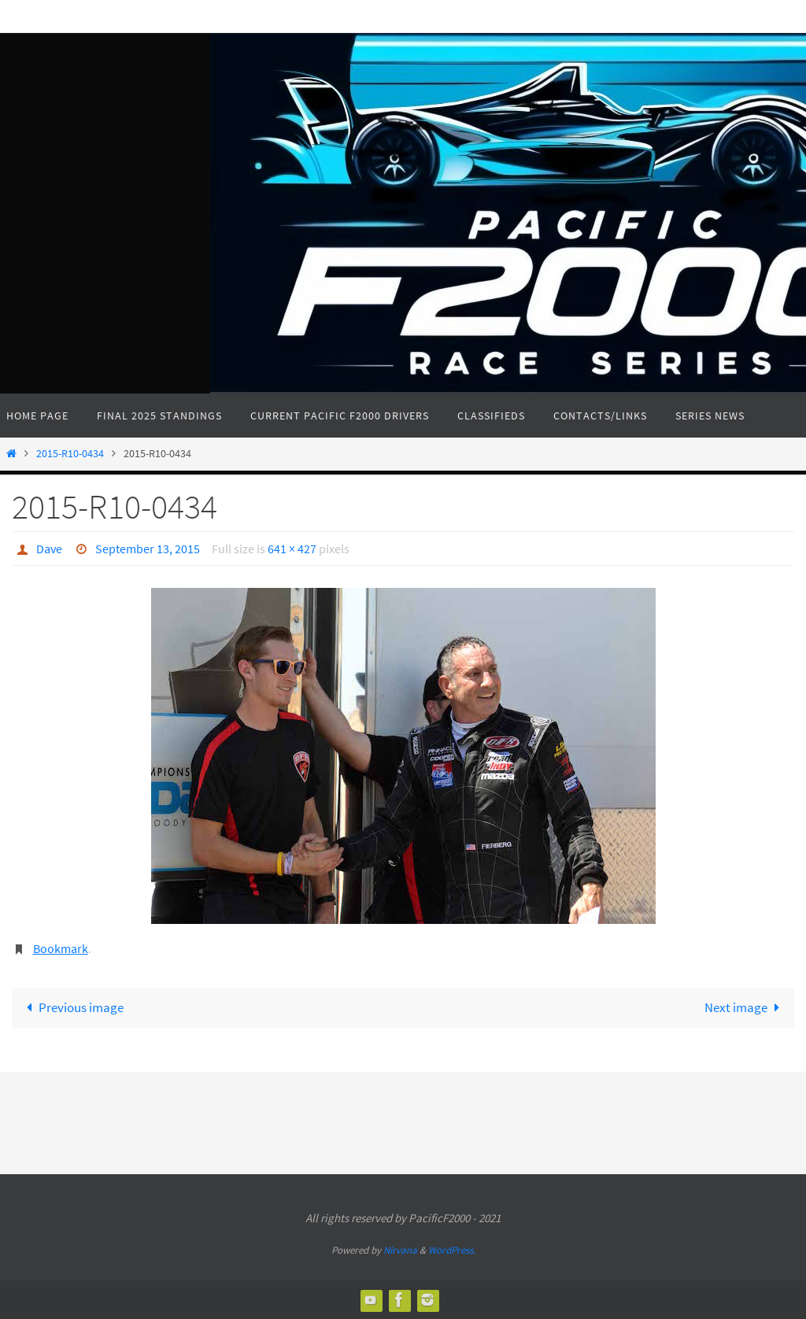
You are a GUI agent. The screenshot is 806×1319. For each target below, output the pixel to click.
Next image (745, 1007)
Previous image (72, 1007)
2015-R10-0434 (70, 453)
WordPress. (451, 1250)
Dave (49, 548)
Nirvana (400, 1250)
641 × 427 (292, 548)
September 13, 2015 (147, 548)
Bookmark (60, 948)
